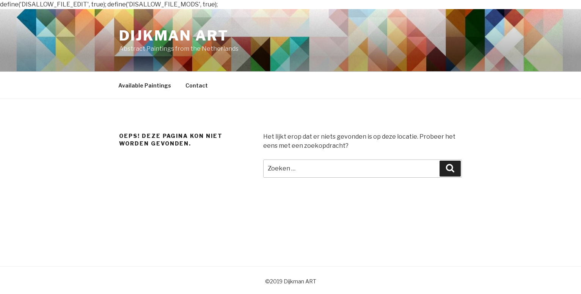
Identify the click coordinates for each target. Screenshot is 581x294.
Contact (196, 85)
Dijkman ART (174, 35)
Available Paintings (144, 85)
